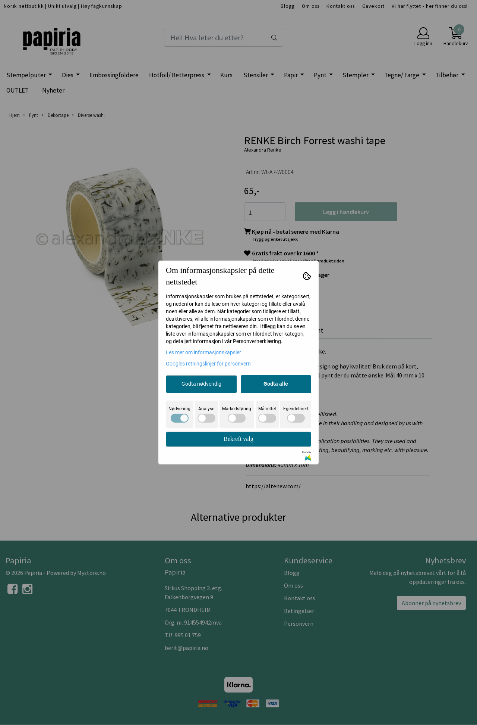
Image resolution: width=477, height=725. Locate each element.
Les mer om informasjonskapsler (203, 352)
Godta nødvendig (201, 384)
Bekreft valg (238, 439)
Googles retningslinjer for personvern (208, 364)
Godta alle (275, 384)
